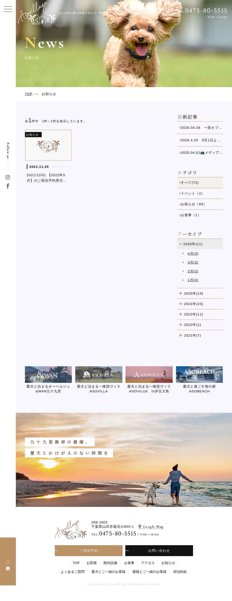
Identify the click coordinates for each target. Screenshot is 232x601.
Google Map (153, 527)
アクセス (148, 563)
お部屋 (92, 563)
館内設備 (110, 563)
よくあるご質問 (73, 572)
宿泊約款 (180, 572)
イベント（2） (193, 193)
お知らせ (168, 563)
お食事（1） (191, 215)
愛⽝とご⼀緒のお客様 (109, 572)
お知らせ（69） (194, 204)
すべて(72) (190, 182)
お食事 (129, 563)
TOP (76, 563)
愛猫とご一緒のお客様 (150, 572)
